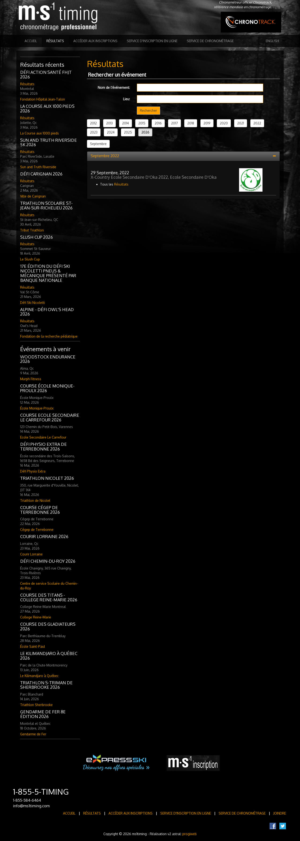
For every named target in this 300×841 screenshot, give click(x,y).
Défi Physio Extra (32, 471)
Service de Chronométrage (210, 41)
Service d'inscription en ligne (152, 41)
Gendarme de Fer (33, 734)
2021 (240, 123)
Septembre (98, 144)
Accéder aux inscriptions (95, 41)
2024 (111, 132)
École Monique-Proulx (36, 408)
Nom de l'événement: (114, 87)
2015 (141, 123)
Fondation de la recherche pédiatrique (49, 336)
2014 (125, 123)
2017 (174, 123)
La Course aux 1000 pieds (39, 133)
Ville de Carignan (33, 196)
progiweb (189, 834)
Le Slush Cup (30, 259)
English (272, 41)
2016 (158, 123)
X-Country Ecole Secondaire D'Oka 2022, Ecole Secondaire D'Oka (154, 177)
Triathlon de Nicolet (35, 500)
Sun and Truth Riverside (38, 167)
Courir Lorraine (31, 554)
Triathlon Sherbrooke (36, 705)
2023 (94, 132)
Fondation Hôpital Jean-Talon (42, 99)
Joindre (279, 813)
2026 (145, 132)
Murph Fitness (30, 379)
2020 (224, 123)
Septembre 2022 (105, 155)
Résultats (55, 41)
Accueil (31, 41)
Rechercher (148, 110)
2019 (206, 123)
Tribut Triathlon (32, 230)
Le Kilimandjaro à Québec (39, 676)
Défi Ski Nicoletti (32, 303)
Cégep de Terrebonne (36, 530)
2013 (109, 123)
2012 (93, 123)
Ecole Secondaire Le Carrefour (43, 437)
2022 (257, 123)
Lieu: (126, 99)
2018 (190, 123)
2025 (128, 132)
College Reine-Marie (35, 617)
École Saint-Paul (32, 646)
